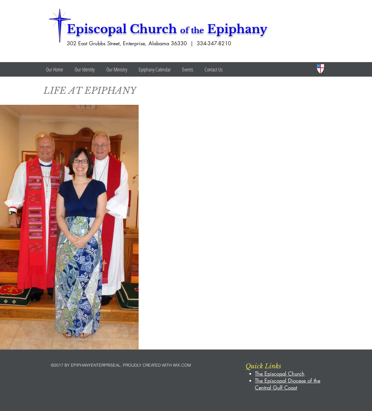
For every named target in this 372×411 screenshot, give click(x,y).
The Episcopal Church (280, 373)
